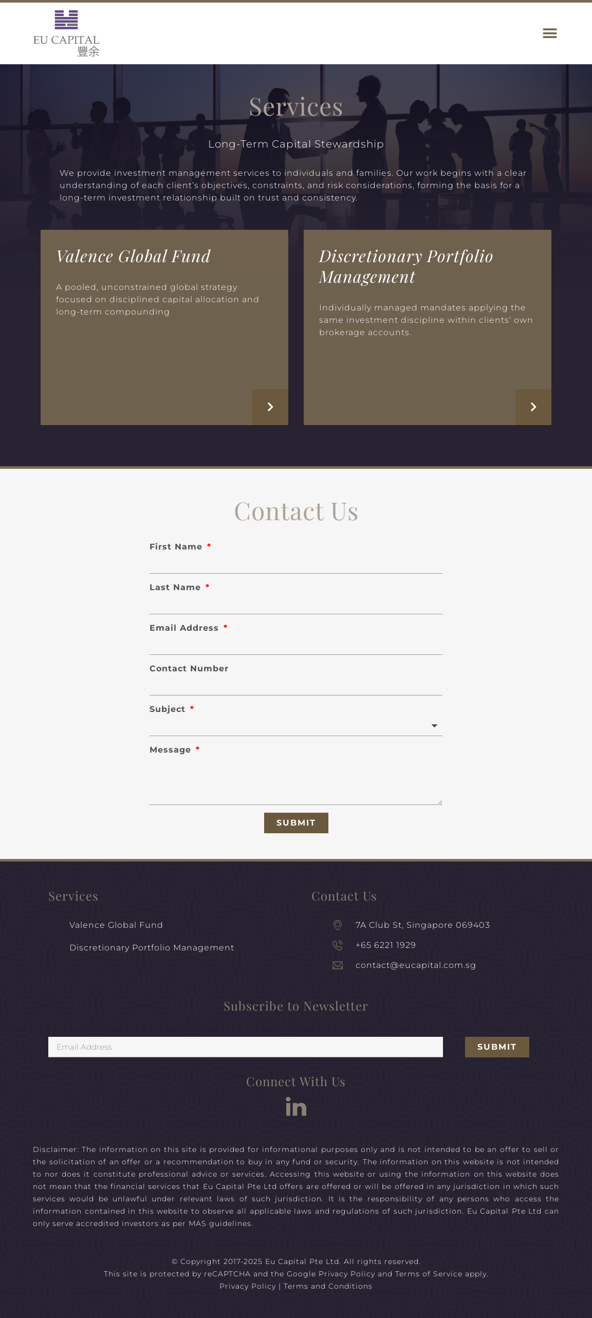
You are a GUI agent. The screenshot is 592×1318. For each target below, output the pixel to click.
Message (172, 750)
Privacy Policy (347, 1273)
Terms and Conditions (328, 1286)
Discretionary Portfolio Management (406, 265)
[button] (549, 33)
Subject (169, 709)
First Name (178, 547)
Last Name (177, 587)
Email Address (186, 628)
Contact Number (189, 668)
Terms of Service (428, 1273)
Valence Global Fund (133, 255)
